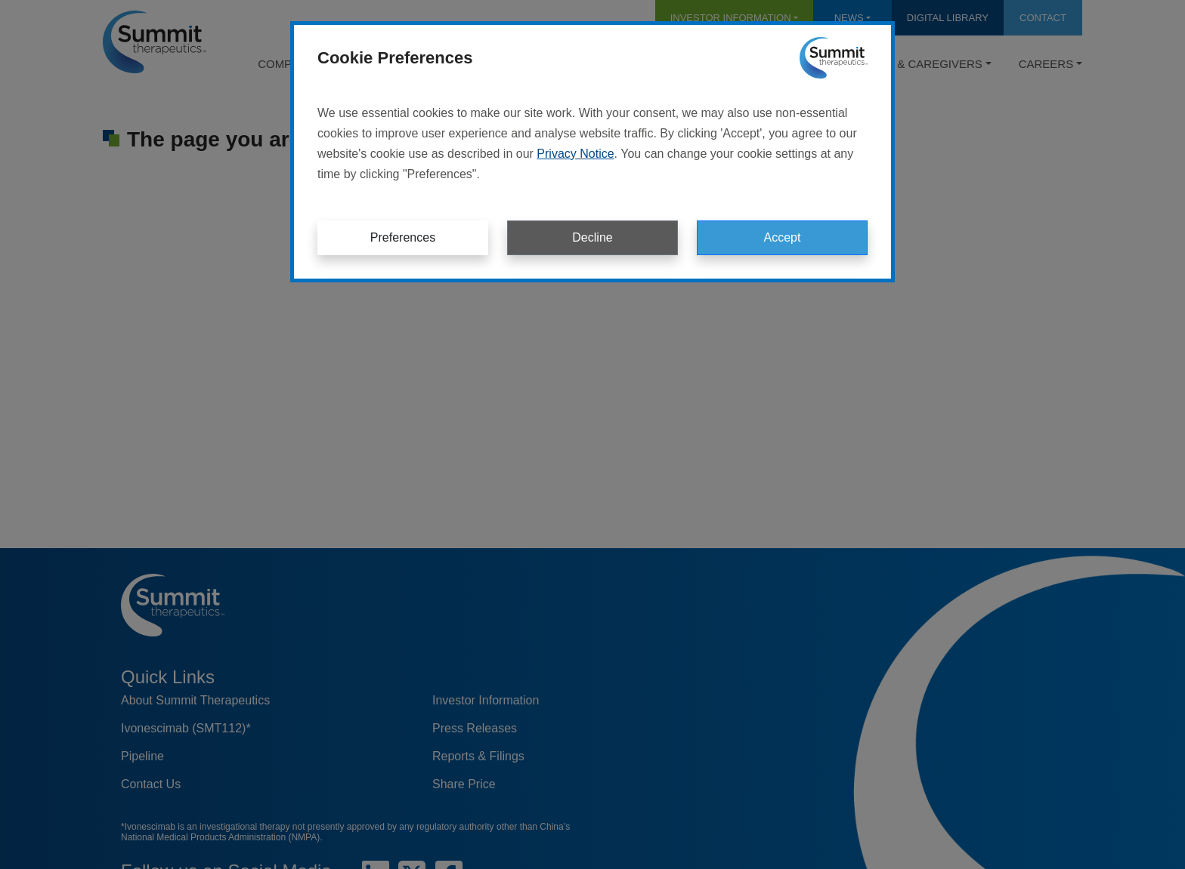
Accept (782, 237)
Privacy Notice (575, 153)
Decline (592, 237)
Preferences (402, 237)
